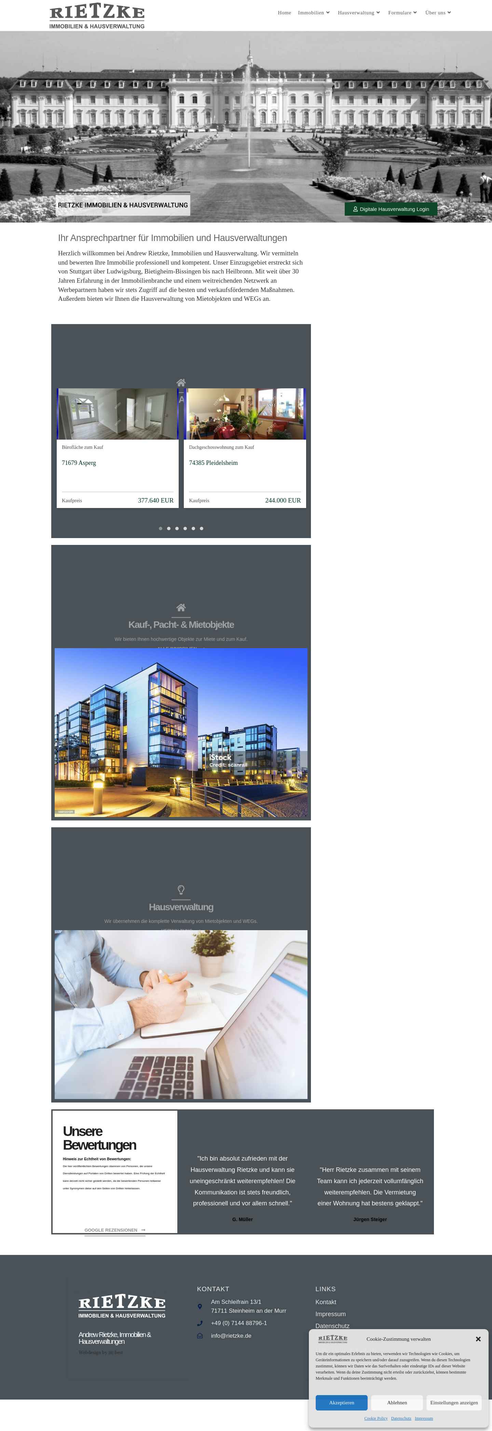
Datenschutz (401, 1418)
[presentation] (178, 527)
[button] (478, 1339)
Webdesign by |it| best (101, 1377)
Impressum (424, 1418)
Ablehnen (397, 1402)
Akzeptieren (341, 1402)
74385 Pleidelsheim (213, 471)
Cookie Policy (376, 1418)
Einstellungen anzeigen (454, 1402)
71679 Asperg (79, 471)
